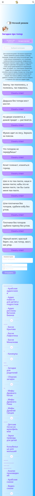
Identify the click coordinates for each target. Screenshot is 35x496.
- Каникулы (13, 337)
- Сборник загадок (17, 358)
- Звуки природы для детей (16, 404)
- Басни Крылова (16, 318)
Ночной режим (21, 22)
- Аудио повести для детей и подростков (16, 297)
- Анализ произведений (15, 432)
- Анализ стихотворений (15, 457)
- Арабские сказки (17, 438)
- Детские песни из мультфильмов (17, 398)
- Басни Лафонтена (17, 322)
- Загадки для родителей (14, 353)
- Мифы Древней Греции (16, 384)
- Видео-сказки (15, 442)
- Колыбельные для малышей (17, 411)
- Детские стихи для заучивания (17, 468)
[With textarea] (17, 260)
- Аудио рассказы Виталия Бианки (16, 305)
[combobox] (18, 48)
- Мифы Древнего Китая (16, 371)
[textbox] (18, 48)
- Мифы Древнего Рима (16, 377)
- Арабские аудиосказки (14, 289)
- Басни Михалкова (17, 326)
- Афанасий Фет (15, 463)
